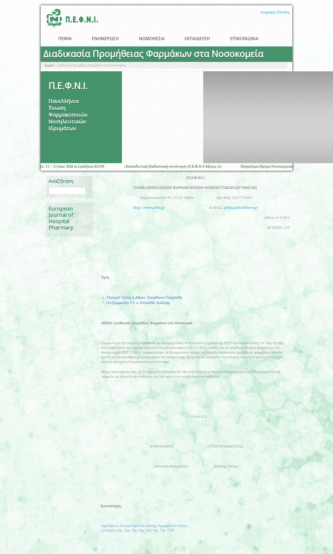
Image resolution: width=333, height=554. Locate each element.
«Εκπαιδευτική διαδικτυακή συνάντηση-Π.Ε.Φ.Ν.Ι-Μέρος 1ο (175, 167)
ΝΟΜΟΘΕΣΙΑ (152, 38)
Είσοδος (283, 12)
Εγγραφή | (269, 12)
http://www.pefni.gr (168, 208)
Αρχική (48, 65)
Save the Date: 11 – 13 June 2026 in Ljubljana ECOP (65, 167)
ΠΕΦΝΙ (65, 38)
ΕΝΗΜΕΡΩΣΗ (105, 38)
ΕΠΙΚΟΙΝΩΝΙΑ (244, 38)
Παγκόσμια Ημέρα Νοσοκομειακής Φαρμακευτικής (284, 167)
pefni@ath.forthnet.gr (240, 208)
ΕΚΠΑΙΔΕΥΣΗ (197, 38)
